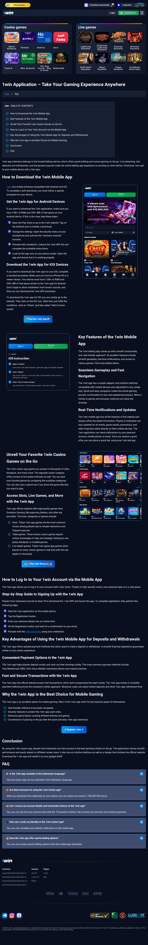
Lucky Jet (35, 877)
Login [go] (112, 13)
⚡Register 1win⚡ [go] (74, 729)
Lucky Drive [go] (131, 5)
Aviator (34, 873)
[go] (141, 12)
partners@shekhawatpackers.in (14, 885)
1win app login (32, 631)
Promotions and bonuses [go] (99, 5)
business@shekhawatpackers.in (14, 881)
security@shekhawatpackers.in (14, 877)
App (45, 877)
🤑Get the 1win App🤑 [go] (38, 319)
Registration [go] (128, 12)
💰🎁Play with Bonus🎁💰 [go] (38, 563)
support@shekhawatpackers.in (14, 873)
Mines (34, 881)
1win (6, 94)
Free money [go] (16, 5)
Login (45, 873)
